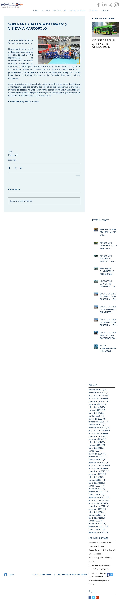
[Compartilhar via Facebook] (9, 168)
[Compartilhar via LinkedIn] (21, 168)
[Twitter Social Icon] (111, 574)
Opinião (92, 561)
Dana (102, 546)
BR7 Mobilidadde (104, 542)
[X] (110, 4)
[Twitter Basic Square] (93, 597)
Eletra (105, 550)
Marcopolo (13, 155)
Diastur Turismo (95, 550)
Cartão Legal (94, 546)
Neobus (108, 557)
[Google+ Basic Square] (97, 597)
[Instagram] (116, 4)
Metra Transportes (96, 557)
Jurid (90, 554)
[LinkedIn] (104, 4)
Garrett (112, 550)
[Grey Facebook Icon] (98, 4)
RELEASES (12, 160)
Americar (92, 542)
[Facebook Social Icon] (108, 574)
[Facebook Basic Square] (90, 597)
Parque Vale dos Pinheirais (99, 565)
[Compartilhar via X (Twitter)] (15, 168)
